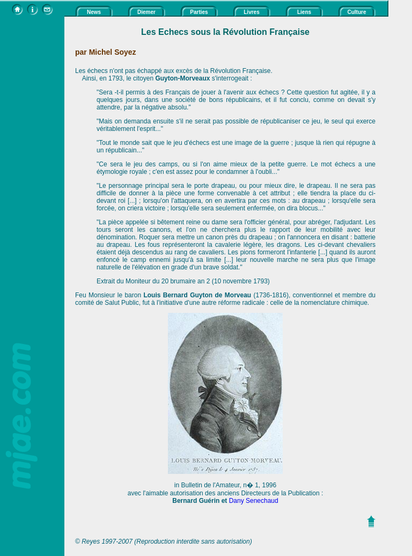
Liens (304, 12)
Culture (357, 12)
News (94, 12)
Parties (199, 12)
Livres (251, 12)
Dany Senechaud (253, 500)
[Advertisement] (32, 178)
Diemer (146, 12)
